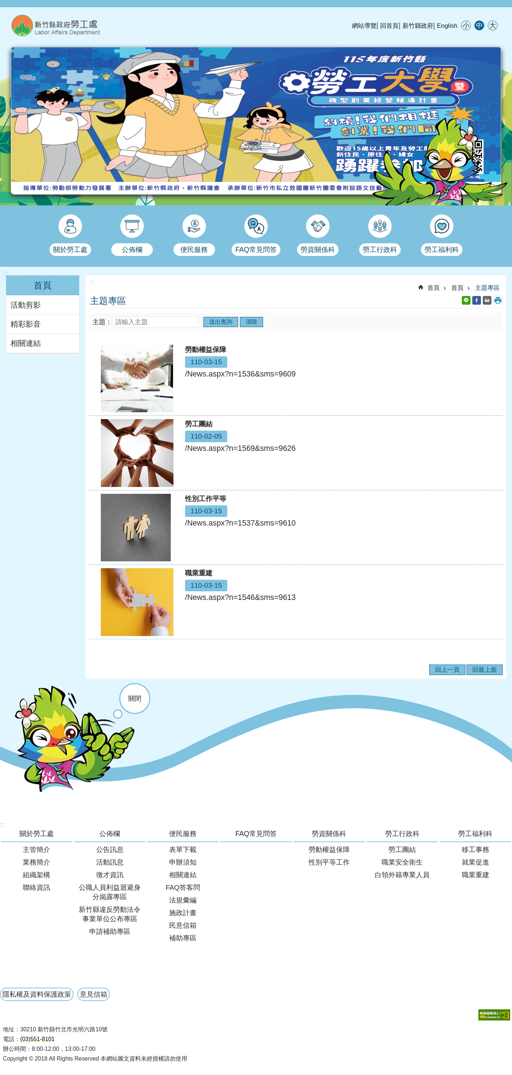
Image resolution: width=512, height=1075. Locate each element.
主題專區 (487, 287)
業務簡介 (36, 862)
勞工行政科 (402, 833)
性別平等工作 (329, 862)
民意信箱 (183, 925)
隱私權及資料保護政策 (37, 994)
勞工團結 (402, 849)
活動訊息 (110, 862)
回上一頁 (447, 669)
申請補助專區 (109, 931)
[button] (494, 1014)
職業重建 (475, 875)
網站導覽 (364, 25)
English (447, 25)
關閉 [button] (134, 698)
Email (487, 300)
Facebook (476, 300)
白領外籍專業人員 (402, 875)
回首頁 (389, 25)
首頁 (43, 285)
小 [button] (465, 25)
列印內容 (498, 300)
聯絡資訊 (36, 887)
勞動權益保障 (329, 849)
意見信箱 (93, 994)
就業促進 (475, 862)
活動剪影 (25, 305)
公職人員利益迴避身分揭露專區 (110, 892)
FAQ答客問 (182, 887)
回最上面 (484, 669)
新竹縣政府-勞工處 (92, 25)
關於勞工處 (37, 833)
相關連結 (25, 343)
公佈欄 (109, 833)
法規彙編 (183, 900)
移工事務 (475, 849)
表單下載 (183, 849)
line (466, 300)
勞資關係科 (329, 833)
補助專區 (183, 938)
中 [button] (479, 25)
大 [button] (492, 25)
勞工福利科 (475, 833)
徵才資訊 (110, 875)
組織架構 (36, 875)
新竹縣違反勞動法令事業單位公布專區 (110, 914)
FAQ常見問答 (256, 833)
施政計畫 (183, 913)
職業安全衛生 (402, 862)
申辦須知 (183, 862)
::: (2, 3)
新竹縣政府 (418, 25)
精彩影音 (25, 324)
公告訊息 (110, 849)
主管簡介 (36, 849)
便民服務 (183, 833)
